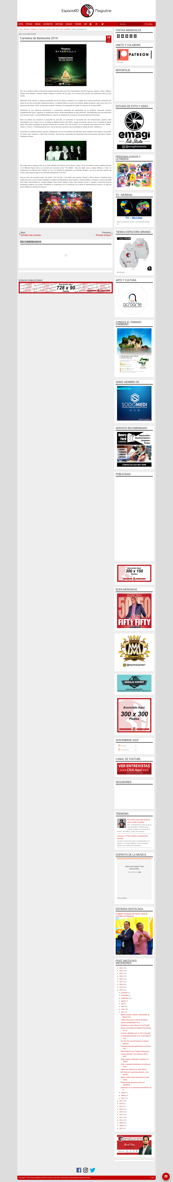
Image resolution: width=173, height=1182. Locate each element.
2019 (121, 987)
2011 (121, 1117)
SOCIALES (68, 24)
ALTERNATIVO (48, 24)
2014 (121, 1109)
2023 (121, 976)
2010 (121, 1120)
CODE (152, 1178)
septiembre (125, 998)
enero (123, 1098)
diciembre (124, 993)
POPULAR (29, 24)
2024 (121, 973)
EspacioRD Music (122, 901)
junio (123, 1006)
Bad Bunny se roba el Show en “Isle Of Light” (135, 1025)
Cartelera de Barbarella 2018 (39, 38)
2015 (121, 1106)
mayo (123, 1009)
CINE (85, 24)
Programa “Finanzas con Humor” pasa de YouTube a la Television (131, 915)
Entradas (122, 746)
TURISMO (78, 24)
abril (122, 1012)
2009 (121, 1123)
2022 (121, 979)
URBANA (38, 24)
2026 (121, 968)
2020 (121, 984)
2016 (121, 1104)
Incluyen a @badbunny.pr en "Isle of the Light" (136, 1033)
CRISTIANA (59, 24)
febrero (123, 1095)
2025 (121, 971)
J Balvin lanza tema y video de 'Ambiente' (134, 1020)
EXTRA (21, 24)
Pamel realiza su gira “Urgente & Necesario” (135, 1051)
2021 (121, 982)
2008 (121, 1125)
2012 (121, 1115)
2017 (121, 1101)
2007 (121, 1128)
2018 (121, 990)
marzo (123, 1093)
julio (122, 1004)
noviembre (124, 995)
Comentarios (123, 750)
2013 (121, 1112)
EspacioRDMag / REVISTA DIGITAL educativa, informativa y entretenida (54, 1178)
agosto (123, 1001)
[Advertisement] (134, 518)
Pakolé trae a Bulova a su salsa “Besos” (134, 1069)
